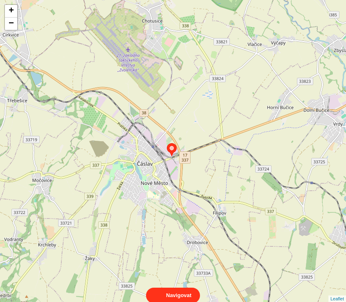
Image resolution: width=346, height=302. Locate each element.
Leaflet (337, 291)
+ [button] (11, 11)
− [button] (11, 24)
